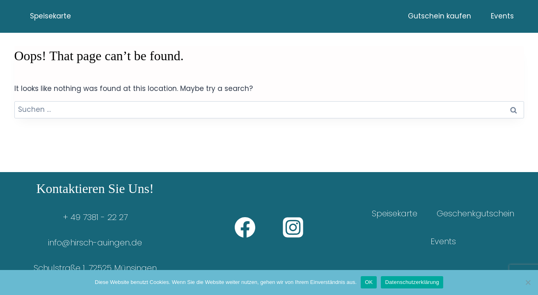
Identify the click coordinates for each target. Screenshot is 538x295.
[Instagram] (293, 227)
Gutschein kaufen (439, 16)
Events (502, 16)
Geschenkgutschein (475, 213)
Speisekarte (50, 16)
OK (369, 282)
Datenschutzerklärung (412, 282)
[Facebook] (245, 227)
